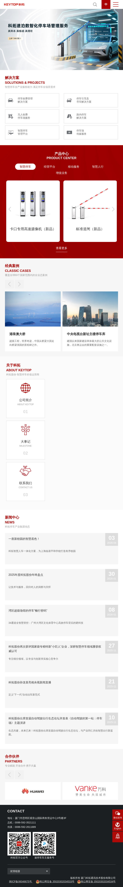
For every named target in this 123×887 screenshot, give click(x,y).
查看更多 (61, 248)
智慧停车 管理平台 (23, 132)
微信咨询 (117, 817)
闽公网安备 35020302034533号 (56, 881)
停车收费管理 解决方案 (25, 100)
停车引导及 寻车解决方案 (83, 100)
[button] (9, 209)
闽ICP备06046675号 (20, 881)
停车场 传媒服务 (81, 132)
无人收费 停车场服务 (24, 116)
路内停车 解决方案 (81, 116)
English (117, 828)
